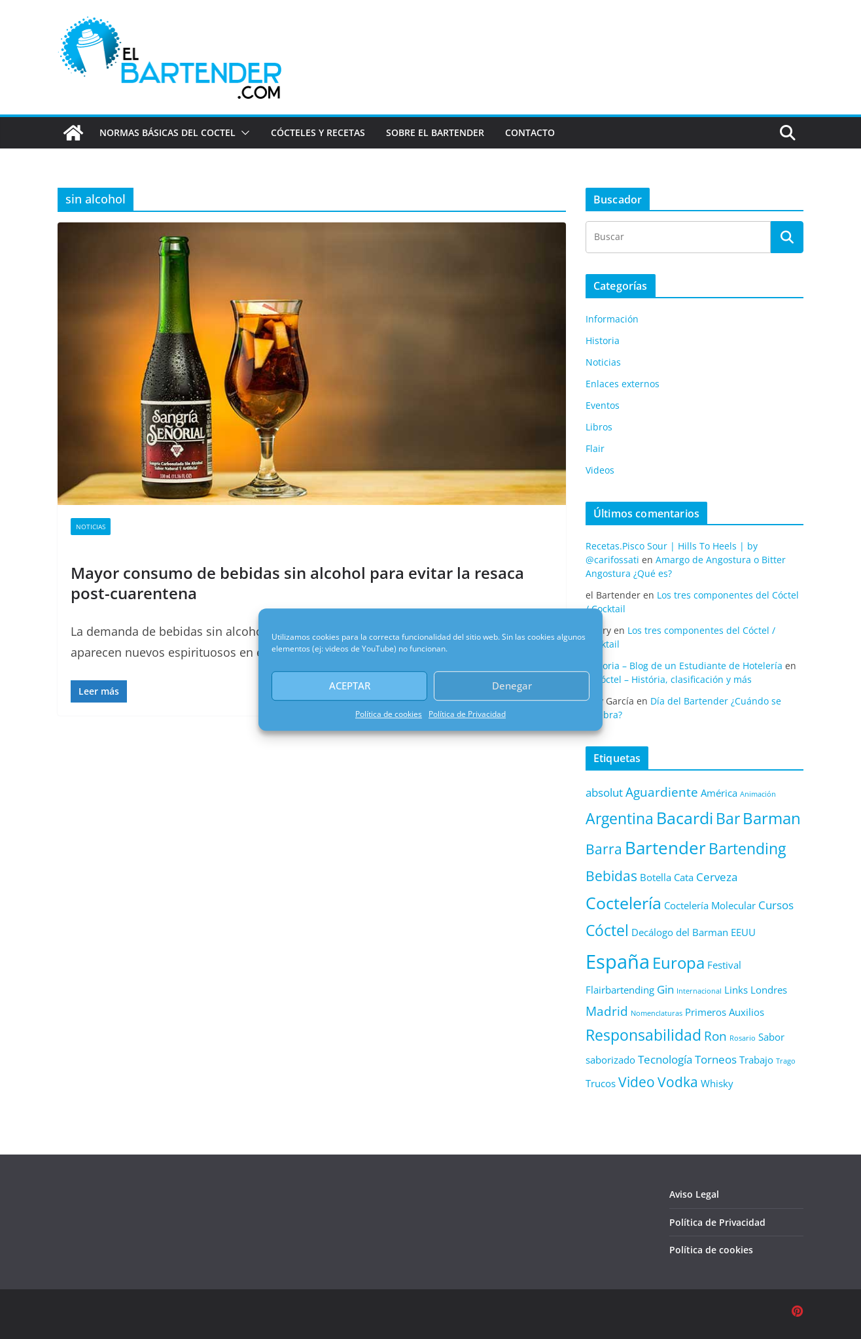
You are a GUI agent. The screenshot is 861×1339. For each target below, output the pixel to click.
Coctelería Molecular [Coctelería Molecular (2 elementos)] (710, 905)
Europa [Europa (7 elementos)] (678, 962)
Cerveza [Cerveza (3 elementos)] (716, 876)
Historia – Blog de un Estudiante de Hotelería (684, 665)
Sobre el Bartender (435, 132)
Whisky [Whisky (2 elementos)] (717, 1083)
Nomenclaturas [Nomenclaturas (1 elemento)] (656, 1013)
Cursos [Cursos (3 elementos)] (776, 905)
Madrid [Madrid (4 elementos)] (607, 1011)
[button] (243, 133)
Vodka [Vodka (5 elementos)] (678, 1081)
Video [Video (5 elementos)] (636, 1081)
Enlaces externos (622, 383)
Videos (600, 470)
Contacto (530, 132)
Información (612, 319)
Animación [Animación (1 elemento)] (758, 794)
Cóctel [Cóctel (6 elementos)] (607, 930)
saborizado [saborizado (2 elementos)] (610, 1059)
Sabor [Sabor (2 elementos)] (771, 1036)
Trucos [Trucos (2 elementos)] (601, 1083)
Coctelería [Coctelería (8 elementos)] (623, 903)
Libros (599, 427)
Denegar (512, 685)
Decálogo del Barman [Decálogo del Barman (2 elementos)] (679, 932)
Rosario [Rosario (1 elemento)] (742, 1038)
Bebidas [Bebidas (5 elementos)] (611, 875)
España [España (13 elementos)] (618, 961)
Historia (603, 340)
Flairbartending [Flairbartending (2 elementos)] (620, 989)
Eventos (603, 405)
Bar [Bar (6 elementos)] (728, 819)
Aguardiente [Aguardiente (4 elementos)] (661, 792)
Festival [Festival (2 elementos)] (724, 964)
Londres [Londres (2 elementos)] (768, 989)
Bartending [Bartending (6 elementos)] (747, 849)
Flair (595, 448)
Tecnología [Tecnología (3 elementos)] (665, 1059)
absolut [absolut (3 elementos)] (604, 792)
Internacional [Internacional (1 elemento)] (699, 991)
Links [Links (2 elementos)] (736, 989)
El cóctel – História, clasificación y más (669, 679)
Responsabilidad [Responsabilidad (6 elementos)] (643, 1035)
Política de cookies (388, 714)
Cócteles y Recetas (318, 132)
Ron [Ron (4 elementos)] (715, 1036)
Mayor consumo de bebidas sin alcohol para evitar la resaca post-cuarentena (297, 583)
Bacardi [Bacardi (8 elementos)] (684, 818)
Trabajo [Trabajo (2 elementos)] (756, 1059)
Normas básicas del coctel (167, 132)
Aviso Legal (694, 1194)
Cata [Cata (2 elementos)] (684, 877)
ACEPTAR (349, 685)
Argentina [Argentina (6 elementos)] (620, 819)
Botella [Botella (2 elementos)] (655, 877)
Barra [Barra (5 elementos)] (604, 848)
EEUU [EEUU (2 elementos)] (743, 932)
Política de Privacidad (467, 714)
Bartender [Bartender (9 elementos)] (665, 848)
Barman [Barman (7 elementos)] (772, 818)
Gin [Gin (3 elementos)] (665, 989)
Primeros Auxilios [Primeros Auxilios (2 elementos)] (724, 1011)
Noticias (90, 526)
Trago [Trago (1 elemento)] (786, 1061)
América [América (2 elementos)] (719, 792)
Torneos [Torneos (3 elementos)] (716, 1059)
